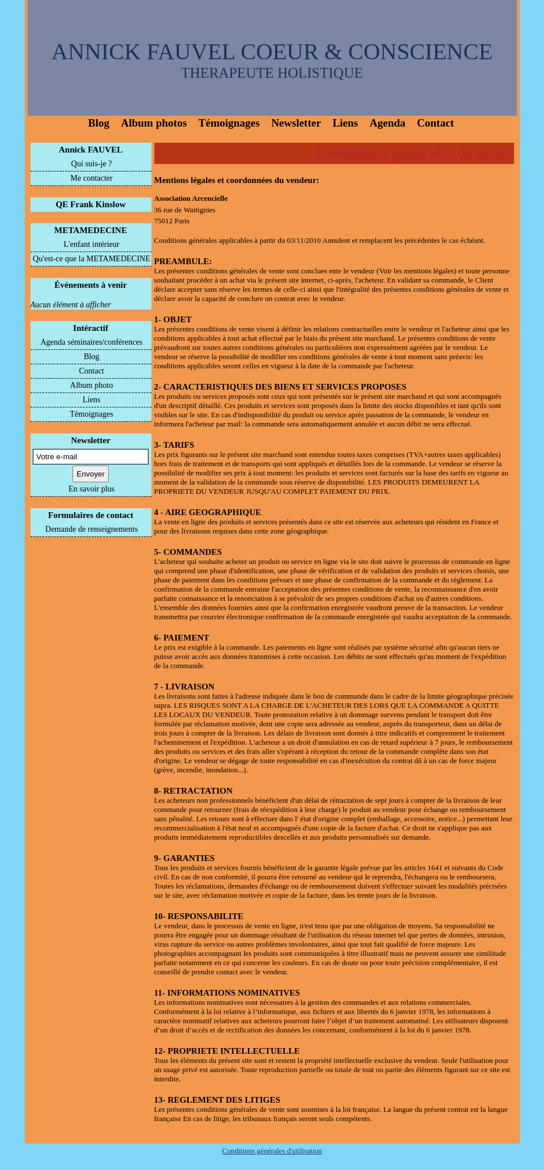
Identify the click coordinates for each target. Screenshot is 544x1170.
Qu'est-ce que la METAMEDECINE (91, 258)
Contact (435, 123)
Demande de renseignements (91, 529)
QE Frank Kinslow (91, 204)
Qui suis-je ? (91, 163)
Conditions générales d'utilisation (272, 1150)
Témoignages (229, 123)
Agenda (387, 123)
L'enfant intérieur (92, 244)
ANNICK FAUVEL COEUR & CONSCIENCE (272, 51)
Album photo (91, 385)
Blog (98, 123)
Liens (345, 123)
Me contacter (91, 178)
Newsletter (296, 123)
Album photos (154, 123)
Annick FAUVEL (91, 149)
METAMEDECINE (90, 230)
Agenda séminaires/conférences (91, 342)
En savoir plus (92, 489)
